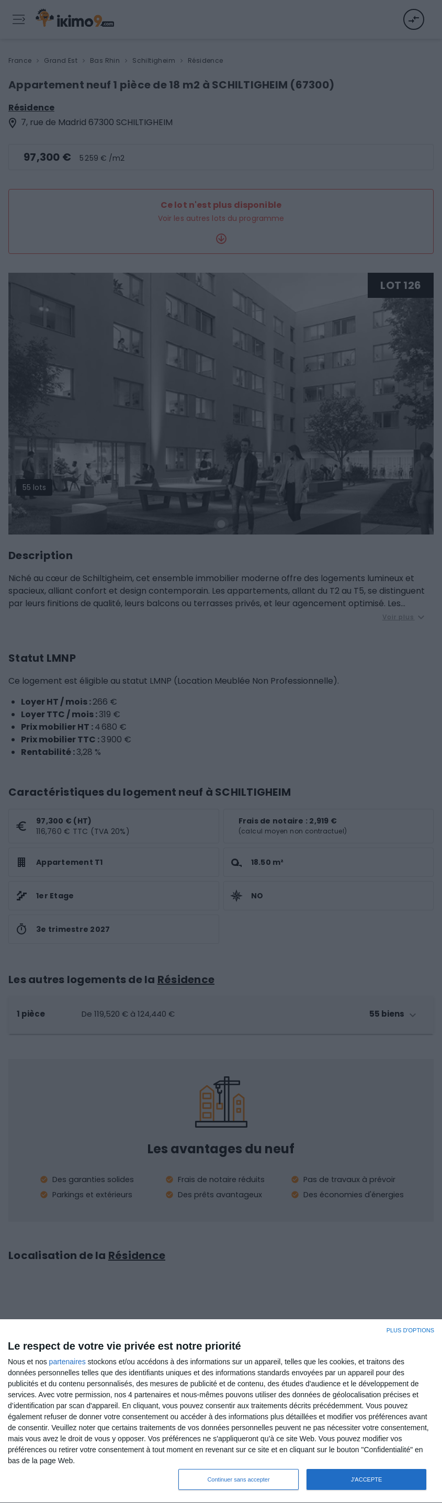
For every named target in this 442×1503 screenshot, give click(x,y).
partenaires (67, 1361)
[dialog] (221, 1411)
